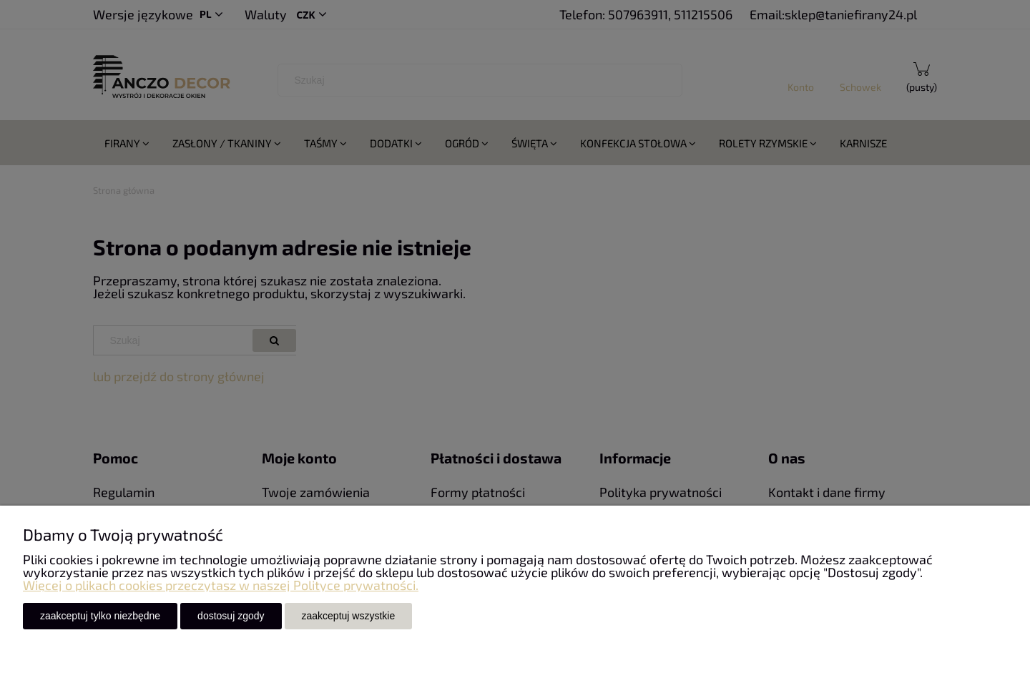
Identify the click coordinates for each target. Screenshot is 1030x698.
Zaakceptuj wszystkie (349, 615)
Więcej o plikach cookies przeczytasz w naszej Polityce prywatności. (220, 585)
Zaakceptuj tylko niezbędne (100, 615)
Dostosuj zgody (230, 615)
